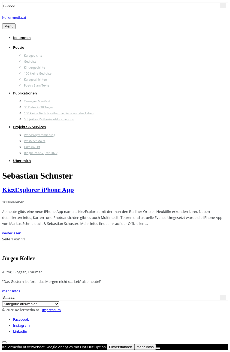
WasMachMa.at (34, 141)
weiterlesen (11, 233)
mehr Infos (11, 291)
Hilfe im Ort (32, 147)
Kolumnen (22, 37)
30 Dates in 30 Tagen (38, 107)
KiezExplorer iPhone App (38, 189)
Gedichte (30, 61)
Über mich (22, 160)
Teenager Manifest (37, 101)
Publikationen (25, 93)
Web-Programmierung (39, 135)
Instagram (21, 325)
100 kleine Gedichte (38, 73)
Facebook (21, 319)
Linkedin (20, 331)
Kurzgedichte (33, 55)
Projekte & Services (29, 126)
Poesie (18, 47)
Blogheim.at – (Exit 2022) (41, 153)
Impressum (51, 309)
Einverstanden (120, 347)
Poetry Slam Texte (36, 85)
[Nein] (158, 348)
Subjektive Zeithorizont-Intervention (49, 119)
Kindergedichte (34, 67)
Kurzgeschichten (35, 79)
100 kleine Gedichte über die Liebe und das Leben (58, 113)
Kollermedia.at (14, 17)
